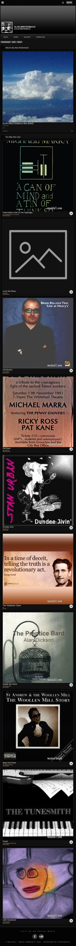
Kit (3, 607)
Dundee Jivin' (8, 527)
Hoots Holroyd (6, 294)
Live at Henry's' (6, 371)
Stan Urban (5, 530)
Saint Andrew (6, 765)
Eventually (5, 293)
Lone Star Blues (9, 291)
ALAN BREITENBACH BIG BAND (18, 123)
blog (6, 37)
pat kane (6, 448)
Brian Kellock (6, 372)
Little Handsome (9, 920)
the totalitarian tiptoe (12, 606)
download (40, 37)
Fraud (5, 841)
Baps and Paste (9, 763)
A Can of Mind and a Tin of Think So (11, 214)
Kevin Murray (6, 844)
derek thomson (6, 923)
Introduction (7, 370)
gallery (27, 37)
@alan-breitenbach (22, 29)
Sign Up (69, 2)
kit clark (4, 608)
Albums (19, 42)
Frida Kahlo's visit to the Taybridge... (18, 213)
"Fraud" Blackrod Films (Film (9, 843)
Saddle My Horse (10, 684)
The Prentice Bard (7, 686)
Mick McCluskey (6, 215)
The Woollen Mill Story (8, 764)
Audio (13, 42)
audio (16, 37)
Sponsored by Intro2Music (56, 942)
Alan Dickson (6, 687)
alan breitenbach (6, 42)
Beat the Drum (6, 450)
